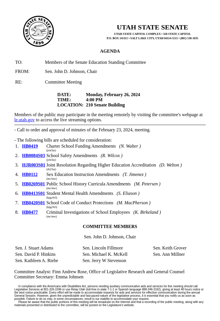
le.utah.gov (24, 119)
